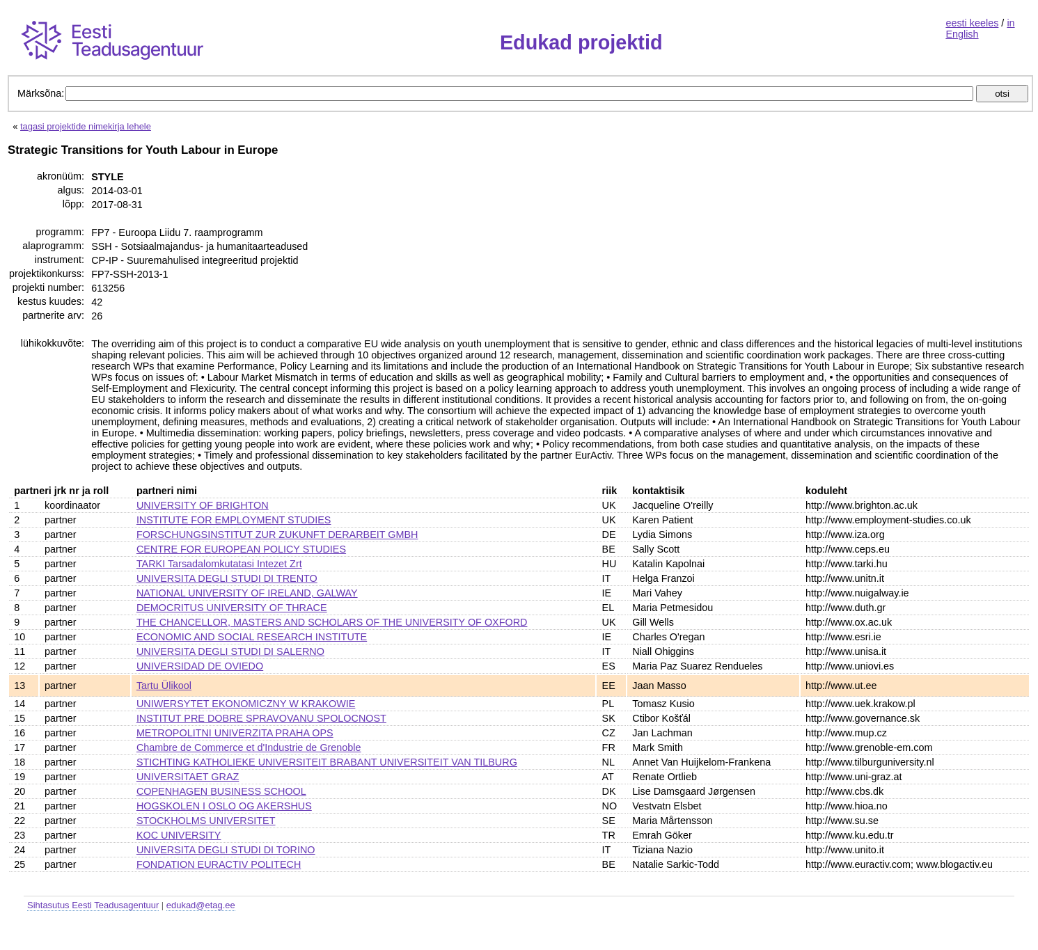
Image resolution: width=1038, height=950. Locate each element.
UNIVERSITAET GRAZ (187, 776)
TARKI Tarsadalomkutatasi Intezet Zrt (219, 563)
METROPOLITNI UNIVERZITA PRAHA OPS (234, 732)
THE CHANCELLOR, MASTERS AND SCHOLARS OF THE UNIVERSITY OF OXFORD (332, 622)
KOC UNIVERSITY (178, 835)
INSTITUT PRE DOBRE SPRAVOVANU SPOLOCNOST (261, 718)
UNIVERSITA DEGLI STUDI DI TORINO (225, 849)
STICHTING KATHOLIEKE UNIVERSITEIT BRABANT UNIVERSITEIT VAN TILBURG (326, 762)
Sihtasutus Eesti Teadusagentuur (93, 905)
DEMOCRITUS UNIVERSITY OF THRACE (231, 607)
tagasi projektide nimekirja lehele (85, 126)
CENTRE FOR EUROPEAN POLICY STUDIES (241, 549)
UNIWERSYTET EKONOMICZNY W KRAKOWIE (246, 703)
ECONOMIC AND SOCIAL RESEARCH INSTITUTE (251, 636)
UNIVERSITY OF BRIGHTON (202, 505)
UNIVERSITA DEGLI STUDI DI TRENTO (226, 578)
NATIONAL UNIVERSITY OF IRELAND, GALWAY (247, 593)
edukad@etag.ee (200, 905)
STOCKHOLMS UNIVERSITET (206, 820)
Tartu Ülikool (163, 685)
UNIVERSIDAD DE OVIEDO (199, 666)
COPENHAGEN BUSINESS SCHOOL (221, 791)
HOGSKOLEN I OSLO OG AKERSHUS (224, 806)
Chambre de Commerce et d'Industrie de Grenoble (248, 747)
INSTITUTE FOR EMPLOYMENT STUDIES (233, 519)
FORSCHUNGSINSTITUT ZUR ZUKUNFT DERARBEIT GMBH (277, 534)
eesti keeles (971, 23)
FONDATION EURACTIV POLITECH (218, 864)
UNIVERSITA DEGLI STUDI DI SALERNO (230, 651)
